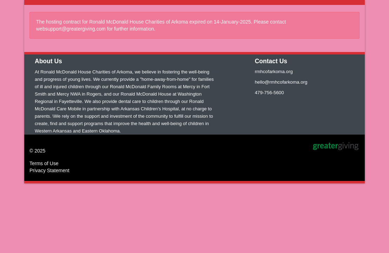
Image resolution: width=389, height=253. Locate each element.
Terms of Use (43, 163)
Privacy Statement (49, 170)
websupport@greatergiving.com (71, 29)
